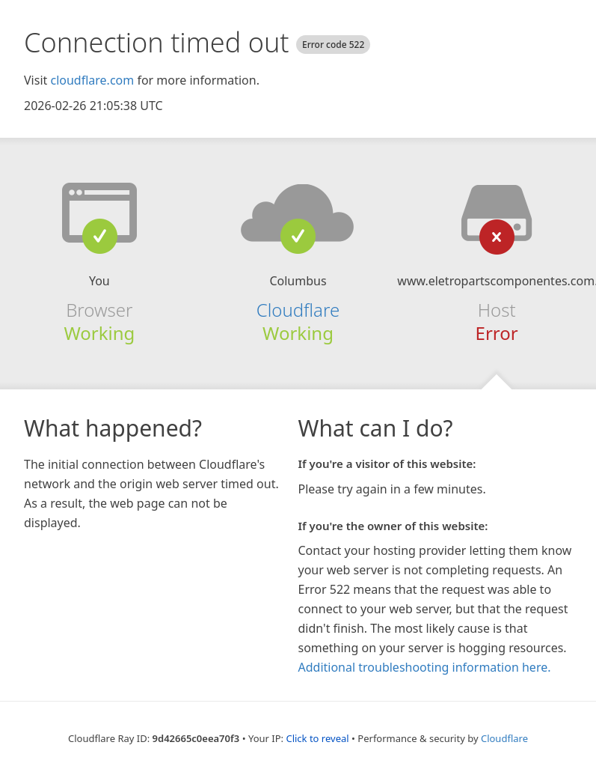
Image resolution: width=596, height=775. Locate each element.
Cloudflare (298, 309)
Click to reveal (317, 738)
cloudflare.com (92, 80)
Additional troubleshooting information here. (424, 667)
